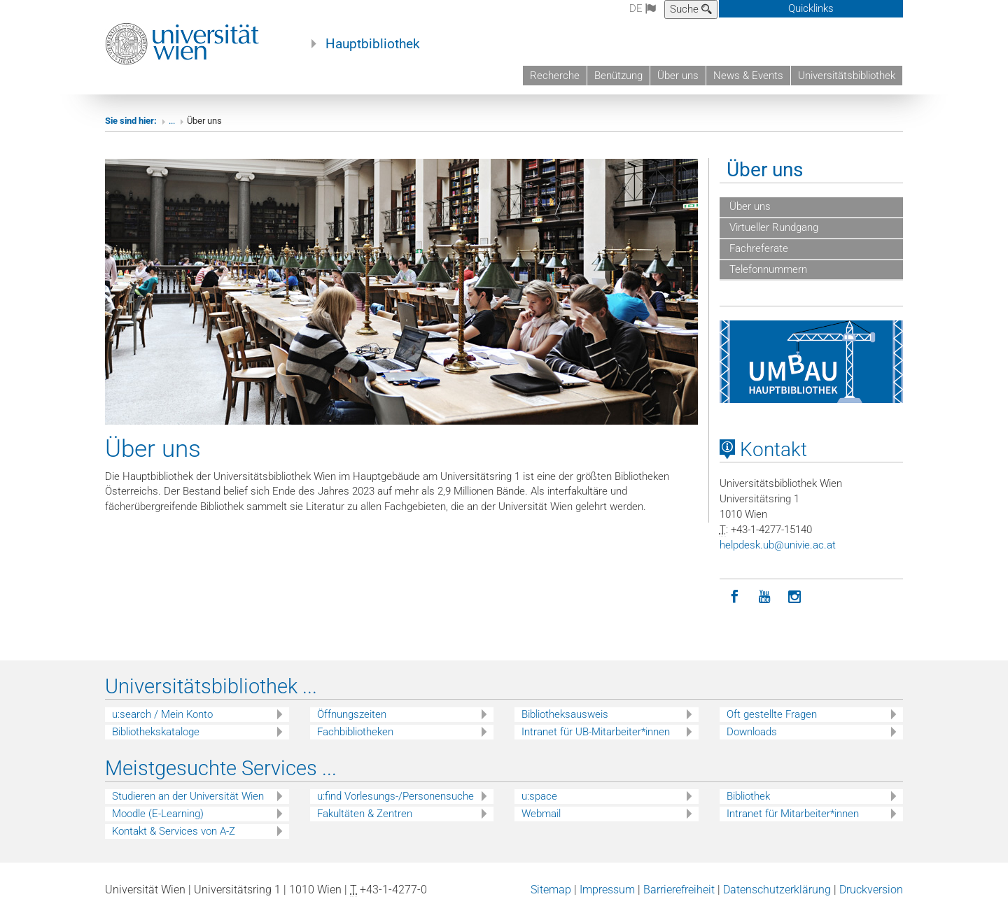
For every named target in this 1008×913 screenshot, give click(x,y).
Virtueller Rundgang (772, 227)
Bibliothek (748, 796)
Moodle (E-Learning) (158, 813)
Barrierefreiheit (679, 889)
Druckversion (871, 889)
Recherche (555, 75)
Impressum (607, 889)
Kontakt (763, 449)
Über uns (678, 75)
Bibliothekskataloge (156, 732)
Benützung (618, 75)
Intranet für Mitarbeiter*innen (793, 813)
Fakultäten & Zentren (364, 813)
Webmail (541, 813)
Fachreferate (757, 248)
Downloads (752, 732)
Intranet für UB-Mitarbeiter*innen (596, 732)
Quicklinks (811, 8)
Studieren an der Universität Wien (188, 796)
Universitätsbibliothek (846, 75)
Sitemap (551, 889)
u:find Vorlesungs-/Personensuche (395, 796)
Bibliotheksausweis (565, 714)
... (172, 120)
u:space (539, 796)
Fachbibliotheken (355, 732)
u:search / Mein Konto (162, 714)
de (642, 8)
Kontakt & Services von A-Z (173, 831)
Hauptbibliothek (373, 44)
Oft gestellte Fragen (772, 714)
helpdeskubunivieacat (778, 545)
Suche (691, 9)
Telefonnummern (767, 269)
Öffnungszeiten (351, 714)
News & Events (748, 75)
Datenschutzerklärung (777, 889)
